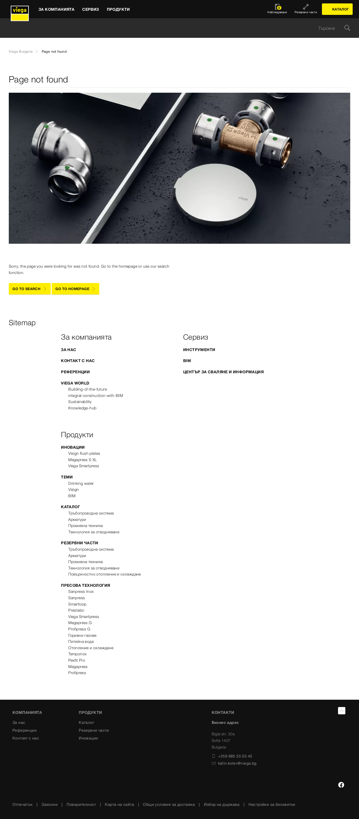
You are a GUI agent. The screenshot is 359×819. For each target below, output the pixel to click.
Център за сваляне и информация (223, 371)
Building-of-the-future (87, 389)
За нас (68, 349)
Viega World (75, 383)
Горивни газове (82, 635)
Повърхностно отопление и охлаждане (104, 574)
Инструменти (199, 349)
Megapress (78, 666)
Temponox (77, 653)
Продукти (90, 712)
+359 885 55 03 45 (232, 756)
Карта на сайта (119, 804)
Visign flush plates (84, 453)
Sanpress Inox (81, 591)
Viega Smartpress (83, 465)
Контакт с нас (78, 360)
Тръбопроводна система (91, 513)
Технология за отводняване (93, 531)
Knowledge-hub (82, 407)
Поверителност (81, 804)
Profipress (77, 672)
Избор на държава (221, 804)
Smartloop (77, 604)
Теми (67, 477)
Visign (73, 489)
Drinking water (81, 483)
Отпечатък (22, 804)
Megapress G (80, 622)
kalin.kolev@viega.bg (234, 763)
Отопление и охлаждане (90, 647)
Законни (49, 804)
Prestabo (76, 610)
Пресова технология (85, 585)
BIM (187, 360)
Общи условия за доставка (169, 804)
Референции (75, 371)
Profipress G (79, 629)
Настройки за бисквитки (272, 804)
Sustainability (80, 401)
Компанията (27, 712)
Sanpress (76, 597)
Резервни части (79, 542)
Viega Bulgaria (21, 51)
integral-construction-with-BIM (95, 395)
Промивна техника (85, 525)
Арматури (77, 519)
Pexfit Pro (76, 660)
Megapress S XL (82, 459)
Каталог (70, 506)
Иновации (73, 447)
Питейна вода (81, 641)
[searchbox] (175, 28)
